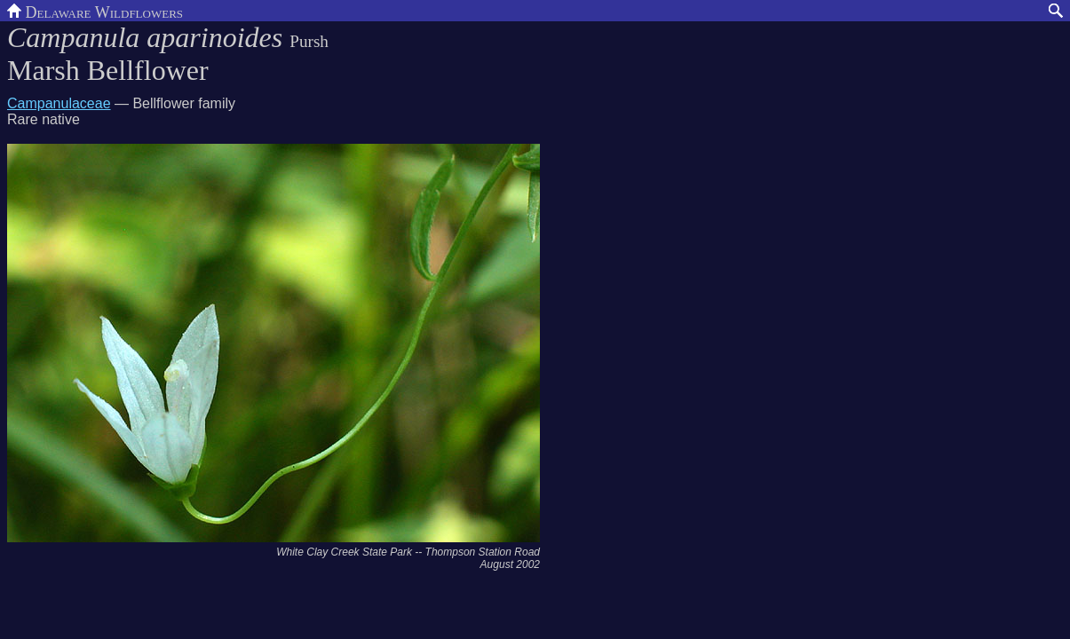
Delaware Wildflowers (95, 11)
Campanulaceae (59, 103)
